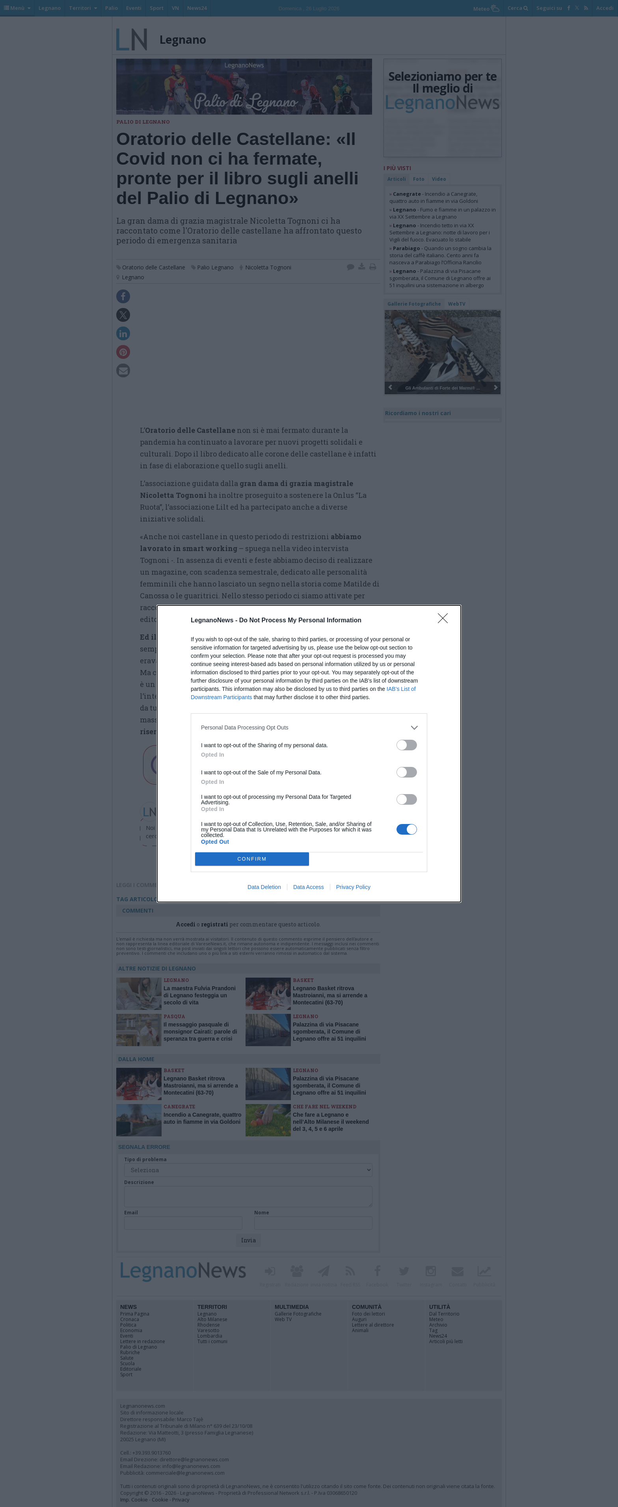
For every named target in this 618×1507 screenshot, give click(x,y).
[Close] (445, 620)
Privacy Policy (353, 887)
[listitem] (309, 728)
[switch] (406, 745)
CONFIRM (252, 859)
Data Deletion (264, 887)
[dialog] (309, 753)
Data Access (308, 887)
